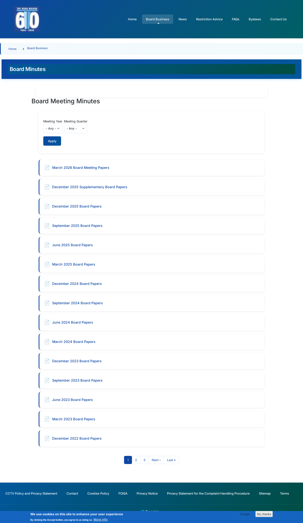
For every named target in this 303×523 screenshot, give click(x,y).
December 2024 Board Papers (77, 284)
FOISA (122, 493)
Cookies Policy (98, 493)
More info (101, 521)
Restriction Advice (209, 19)
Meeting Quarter (75, 121)
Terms (284, 493)
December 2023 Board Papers (76, 361)
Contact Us (278, 19)
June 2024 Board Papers (72, 322)
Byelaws (255, 19)
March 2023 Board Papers (73, 419)
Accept (245, 515)
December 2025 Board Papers (76, 206)
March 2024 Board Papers (73, 342)
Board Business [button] (157, 19)
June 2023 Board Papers (72, 400)
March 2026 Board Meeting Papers (80, 168)
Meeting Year (52, 121)
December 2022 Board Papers (76, 438)
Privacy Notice (147, 493)
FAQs (235, 19)
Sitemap (265, 493)
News (183, 19)
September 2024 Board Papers (77, 303)
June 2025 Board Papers (72, 245)
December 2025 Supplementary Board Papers (89, 187)
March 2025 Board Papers (73, 264)
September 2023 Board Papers (77, 380)
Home (132, 19)
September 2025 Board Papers (77, 226)
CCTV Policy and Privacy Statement (31, 493)
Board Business (37, 48)
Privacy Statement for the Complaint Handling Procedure (208, 493)
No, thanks (264, 515)
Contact (72, 493)
